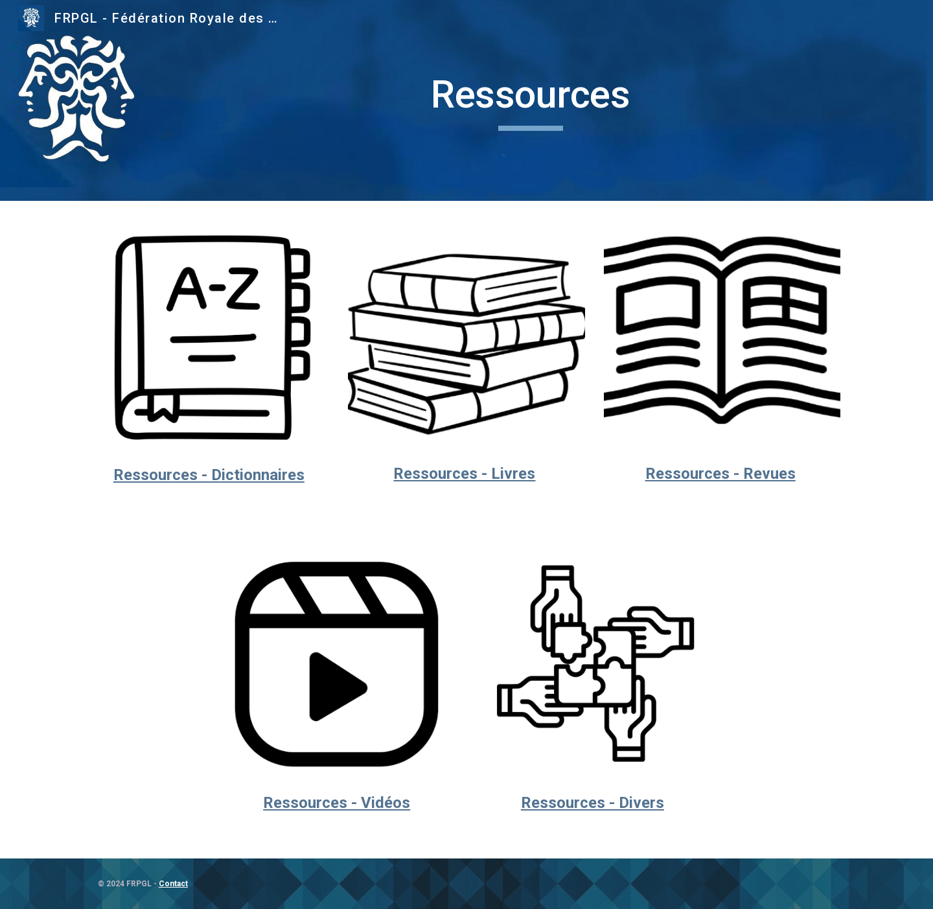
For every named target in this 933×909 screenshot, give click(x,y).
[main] (530, 100)
